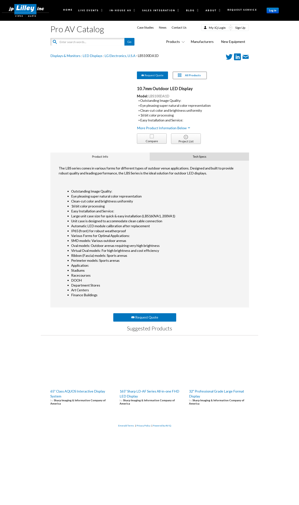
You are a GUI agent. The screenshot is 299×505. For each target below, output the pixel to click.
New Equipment (233, 41)
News (162, 27)
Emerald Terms (126, 425)
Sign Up (240, 27)
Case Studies (145, 27)
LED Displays (92, 56)
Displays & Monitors (65, 56)
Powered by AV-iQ (162, 425)
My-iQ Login (217, 27)
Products (174, 41)
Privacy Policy (143, 425)
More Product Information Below (164, 128)
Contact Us (179, 27)
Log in (272, 10)
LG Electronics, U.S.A (119, 56)
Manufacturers (202, 41)
